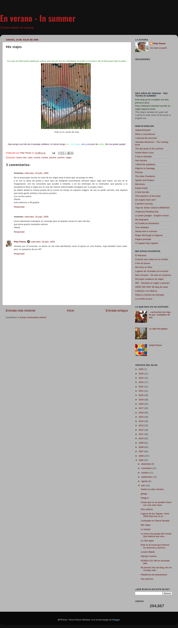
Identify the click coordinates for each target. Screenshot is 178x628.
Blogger (116, 619)
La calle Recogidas (158, 328)
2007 (141, 451)
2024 (141, 378)
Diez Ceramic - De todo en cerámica (153, 275)
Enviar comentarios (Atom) (33, 317)
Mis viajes (145, 525)
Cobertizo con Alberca (146, 291)
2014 (141, 421)
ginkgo (144, 493)
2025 (141, 373)
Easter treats (141, 188)
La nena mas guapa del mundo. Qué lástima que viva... (156, 535)
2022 (141, 386)
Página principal (143, 239)
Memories (140, 184)
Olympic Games (149, 556)
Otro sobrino (147, 509)
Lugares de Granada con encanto (151, 271)
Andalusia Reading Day (146, 211)
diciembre (146, 464)
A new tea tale (142, 192)
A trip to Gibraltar (143, 156)
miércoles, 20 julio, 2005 (37, 173)
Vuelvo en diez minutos (152, 489)
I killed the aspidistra (145, 164)
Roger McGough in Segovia (149, 235)
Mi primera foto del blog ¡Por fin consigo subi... (156, 568)
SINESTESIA (155, 345)
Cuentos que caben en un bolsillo (151, 259)
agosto (144, 481)
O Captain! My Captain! (146, 243)
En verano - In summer (38, 18)
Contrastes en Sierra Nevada (155, 520)
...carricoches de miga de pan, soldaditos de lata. (159, 315)
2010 (141, 438)
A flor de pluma (142, 263)
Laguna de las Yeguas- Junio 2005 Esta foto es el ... (155, 514)
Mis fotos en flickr (143, 267)
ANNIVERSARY (143, 130)
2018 (141, 404)
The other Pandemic (145, 176)
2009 (141, 443)
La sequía (145, 529)
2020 (141, 395)
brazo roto (21, 157)
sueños (61, 157)
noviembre (146, 468)
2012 (141, 430)
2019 (141, 399)
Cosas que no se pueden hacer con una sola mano (156, 503)
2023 (141, 382)
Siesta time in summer (146, 231)
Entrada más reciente (20, 310)
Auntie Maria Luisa (144, 152)
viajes (69, 157)
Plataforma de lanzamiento (154, 574)
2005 (141, 460)
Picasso (139, 172)
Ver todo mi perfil (158, 48)
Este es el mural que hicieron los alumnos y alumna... (155, 546)
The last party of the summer (149, 148)
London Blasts (148, 552)
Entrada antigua (117, 310)
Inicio (70, 310)
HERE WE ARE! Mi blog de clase (151, 287)
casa (30, 157)
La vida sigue (147, 540)
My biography (141, 219)
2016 (141, 412)
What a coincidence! (145, 134)
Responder (19, 207)
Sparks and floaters (144, 180)
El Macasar (140, 255)
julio (143, 485)
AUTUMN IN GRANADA (147, 223)
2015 (141, 417)
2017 (141, 408)
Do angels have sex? (145, 200)
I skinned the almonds (146, 138)
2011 (141, 434)
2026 (141, 369)
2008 (141, 447)
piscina (52, 157)
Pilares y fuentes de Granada (149, 295)
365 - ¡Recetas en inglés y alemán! (152, 283)
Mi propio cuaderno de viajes (149, 279)
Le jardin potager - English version (152, 215)
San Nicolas (141, 160)
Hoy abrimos (147, 579)
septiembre (147, 477)
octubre (145, 472)
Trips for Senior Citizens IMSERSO (152, 207)
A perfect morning (144, 203)
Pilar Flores (20, 241)
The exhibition (142, 227)
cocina (37, 157)
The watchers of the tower (148, 196)
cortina (44, 157)
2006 (141, 456)
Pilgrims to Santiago (145, 168)
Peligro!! (145, 498)
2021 (141, 391)
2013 (141, 425)
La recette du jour (143, 299)
